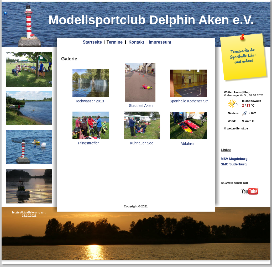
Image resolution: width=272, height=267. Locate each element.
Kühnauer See (140, 143)
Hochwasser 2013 (89, 101)
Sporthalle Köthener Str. (189, 101)
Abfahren (184, 144)
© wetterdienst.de (236, 128)
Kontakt (136, 42)
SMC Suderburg (234, 164)
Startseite (92, 42)
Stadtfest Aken (141, 105)
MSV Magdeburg (234, 159)
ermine (115, 42)
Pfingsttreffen (88, 143)
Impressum (160, 42)
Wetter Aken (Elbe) (236, 92)
